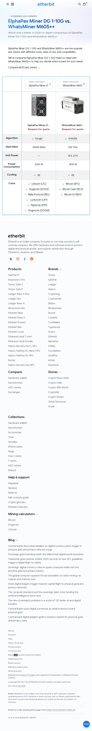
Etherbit (52, 336)
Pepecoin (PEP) (39, 205)
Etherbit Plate (15, 313)
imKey (51, 360)
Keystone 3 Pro (16, 279)
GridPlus (53, 355)
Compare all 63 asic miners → (24, 67)
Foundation (54, 350)
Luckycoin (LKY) (38, 199)
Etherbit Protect (17, 322)
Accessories (15, 432)
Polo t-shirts (15, 456)
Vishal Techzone (57, 401)
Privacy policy (14, 647)
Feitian (51, 346)
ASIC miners (14, 387)
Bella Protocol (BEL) (39, 194)
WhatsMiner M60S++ (53, 48)
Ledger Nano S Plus (18, 294)
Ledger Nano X (16, 303)
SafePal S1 (13, 275)
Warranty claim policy (18, 667)
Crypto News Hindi (58, 378)
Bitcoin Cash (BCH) (72, 189)
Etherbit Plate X (16, 317)
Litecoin (12, 529)
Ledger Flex (14, 298)
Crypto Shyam (56, 397)
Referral (12, 492)
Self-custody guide (18, 497)
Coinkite (52, 317)
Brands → (55, 269)
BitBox (51, 303)
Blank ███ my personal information (24, 655)
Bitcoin (12, 520)
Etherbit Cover (16, 331)
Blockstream (55, 308)
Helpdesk (13, 483)
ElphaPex (53, 341)
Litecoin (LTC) (38, 183)
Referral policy (15, 671)
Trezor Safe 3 (15, 284)
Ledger (52, 284)
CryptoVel (53, 392)
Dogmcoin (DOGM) (38, 210)
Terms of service (15, 643)
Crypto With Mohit (58, 387)
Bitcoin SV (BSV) (72, 194)
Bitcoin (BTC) (73, 183)
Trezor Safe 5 (15, 289)
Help (10, 639)
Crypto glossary (17, 502)
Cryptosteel (54, 298)
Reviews (12, 488)
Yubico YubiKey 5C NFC (21, 355)
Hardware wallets (17, 378)
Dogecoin (13, 524)
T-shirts (12, 460)
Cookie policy (14, 651)
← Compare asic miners (22, 16)
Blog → (13, 540)
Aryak (51, 406)
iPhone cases (15, 446)
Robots (12, 470)
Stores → (54, 372)
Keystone (53, 365)
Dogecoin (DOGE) (39, 189)
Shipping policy (15, 659)
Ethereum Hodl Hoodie (20, 341)
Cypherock (54, 327)
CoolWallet (54, 322)
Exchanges (14, 392)
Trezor (51, 275)
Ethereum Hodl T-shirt (20, 336)
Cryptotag (54, 294)
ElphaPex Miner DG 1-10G (22, 48)
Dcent (51, 331)
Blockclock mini (16, 308)
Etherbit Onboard (17, 507)
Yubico (51, 289)
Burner (11, 360)
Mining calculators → (23, 514)
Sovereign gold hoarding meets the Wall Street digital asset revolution (46, 554)
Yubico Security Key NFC (21, 365)
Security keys (15, 382)
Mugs (11, 451)
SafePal (52, 279)
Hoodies (12, 441)
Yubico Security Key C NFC (22, 346)
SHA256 (73, 138)
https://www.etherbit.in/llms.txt (61, 710)
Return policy (14, 663)
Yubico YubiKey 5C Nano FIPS (24, 350)
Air (38, 175)
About (11, 631)
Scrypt (38, 138)
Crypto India (55, 382)
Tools (11, 437)
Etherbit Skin (15, 327)
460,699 (21, 686)
